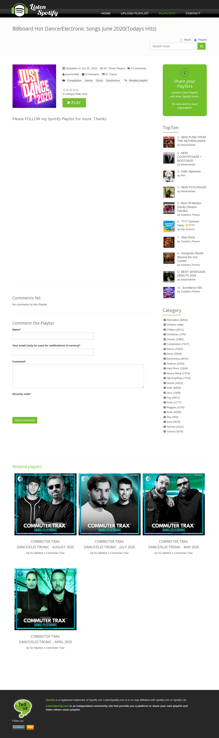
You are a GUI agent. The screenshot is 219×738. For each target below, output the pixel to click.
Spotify (50, 700)
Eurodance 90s (192, 287)
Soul (173, 421)
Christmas (175, 334)
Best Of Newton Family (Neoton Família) (189, 206)
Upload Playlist (135, 13)
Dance (89, 80)
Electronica (113, 80)
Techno (175, 426)
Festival (175, 363)
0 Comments (136, 68)
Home (105, 13)
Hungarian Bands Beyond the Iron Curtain (190, 257)
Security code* (21, 393)
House (174, 383)
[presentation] (43, 405)
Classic (175, 339)
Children (174, 324)
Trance (174, 431)
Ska (172, 417)
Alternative (177, 319)
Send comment (25, 420)
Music (185, 39)
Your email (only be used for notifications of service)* (46, 345)
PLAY (74, 103)
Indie (173, 387)
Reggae (175, 407)
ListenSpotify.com (57, 705)
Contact (193, 13)
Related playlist (138, 80)
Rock (173, 412)
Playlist (200, 39)
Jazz (173, 392)
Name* (16, 329)
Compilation (74, 80)
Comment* (19, 361)
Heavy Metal (178, 373)
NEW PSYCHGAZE (194, 187)
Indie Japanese (191, 171)
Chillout (175, 329)
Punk (173, 402)
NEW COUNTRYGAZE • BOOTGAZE (189, 156)
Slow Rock (188, 237)
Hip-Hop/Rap (178, 378)
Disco (99, 80)
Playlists (167, 13)
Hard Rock (177, 368)
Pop (173, 397)
